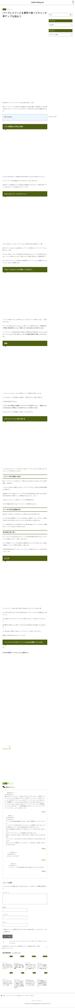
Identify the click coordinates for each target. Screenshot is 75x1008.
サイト (4, 923)
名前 (5, 909)
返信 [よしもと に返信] (44, 812)
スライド (11, 783)
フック (4, 9)
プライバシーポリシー (37, 1002)
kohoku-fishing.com (37, 2)
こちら (18, 652)
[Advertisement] (25, 674)
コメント (6, 892)
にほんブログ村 (7, 748)
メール (5, 916)
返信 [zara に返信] (44, 848)
